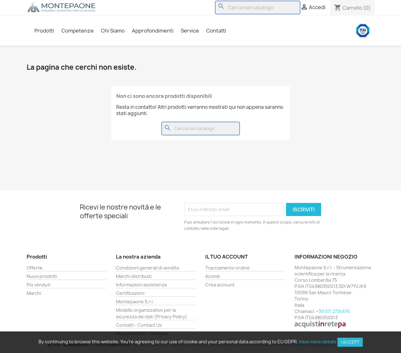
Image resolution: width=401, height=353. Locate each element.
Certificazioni (130, 293)
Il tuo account (226, 256)
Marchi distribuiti (134, 276)
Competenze (77, 30)
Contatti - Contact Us (139, 325)
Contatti (216, 30)
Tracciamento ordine (227, 268)
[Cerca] (257, 7)
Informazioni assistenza (141, 285)
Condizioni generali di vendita (147, 268)
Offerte (35, 268)
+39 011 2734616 (333, 311)
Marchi (34, 293)
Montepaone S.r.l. (135, 302)
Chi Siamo (113, 30)
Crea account (220, 285)
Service (190, 30)
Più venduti (38, 285)
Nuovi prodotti (42, 276)
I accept (350, 342)
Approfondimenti (153, 30)
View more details (317, 342)
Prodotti (44, 30)
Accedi (212, 276)
